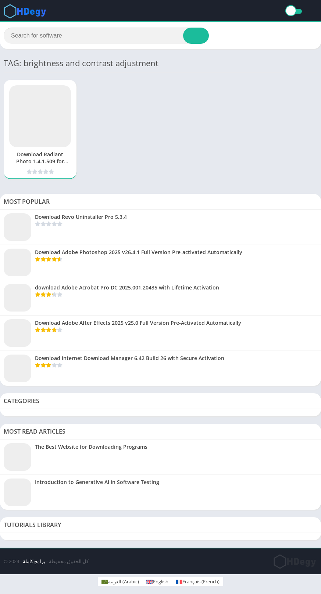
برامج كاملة (34, 561)
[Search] (106, 36)
